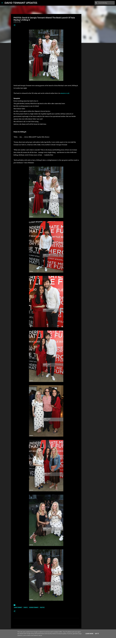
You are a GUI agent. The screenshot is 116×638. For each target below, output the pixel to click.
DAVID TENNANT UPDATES (21, 2)
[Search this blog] (106, 3)
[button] (14, 25)
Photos (42, 607)
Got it (97, 633)
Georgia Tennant (33, 607)
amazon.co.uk (64, 93)
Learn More (89, 633)
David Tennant (18, 607)
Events (25, 607)
